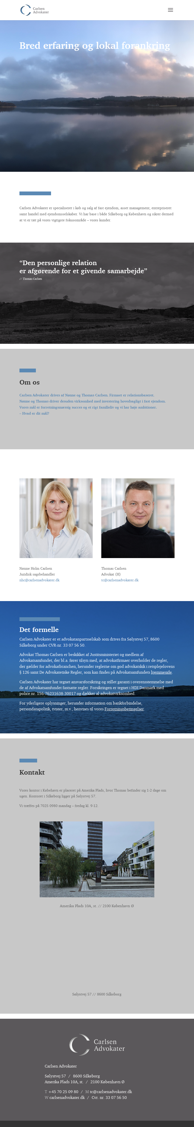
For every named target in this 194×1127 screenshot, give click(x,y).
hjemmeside (161, 672)
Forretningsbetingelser (124, 708)
